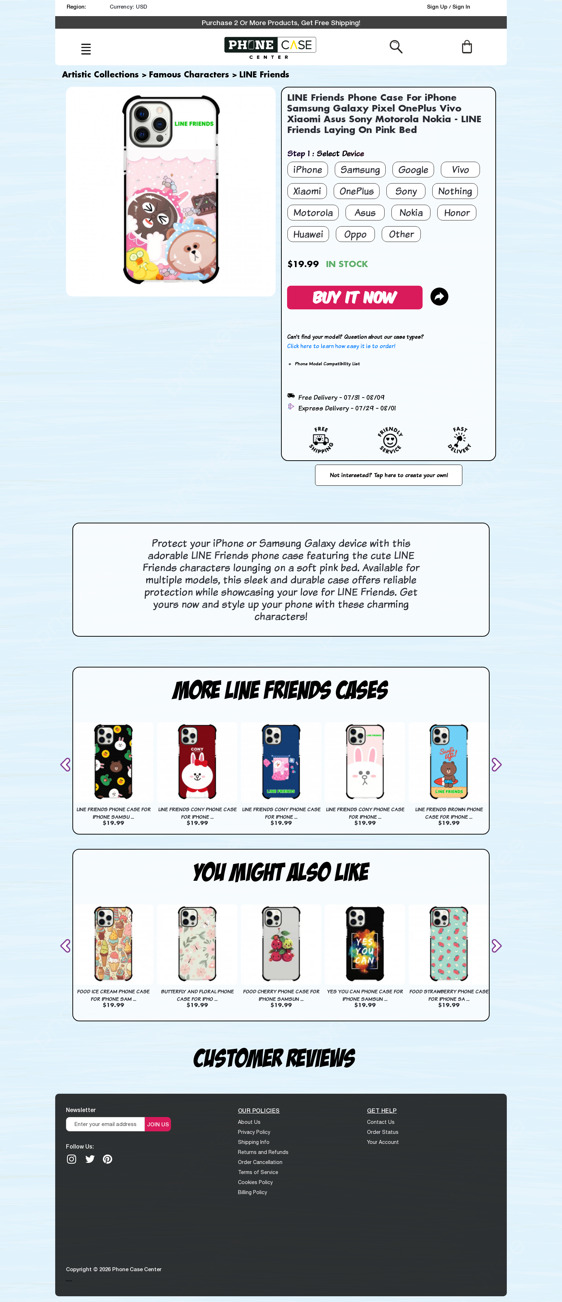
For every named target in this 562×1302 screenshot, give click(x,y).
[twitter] (90, 1159)
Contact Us (381, 1122)
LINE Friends (264, 75)
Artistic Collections (100, 75)
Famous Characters (189, 75)
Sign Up (438, 6)
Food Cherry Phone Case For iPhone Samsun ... (281, 995)
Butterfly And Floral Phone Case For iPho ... (197, 995)
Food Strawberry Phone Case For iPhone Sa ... (449, 995)
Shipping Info (254, 1142)
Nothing (455, 191)
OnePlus (356, 191)
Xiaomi (307, 191)
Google (413, 169)
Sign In (461, 6)
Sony (406, 191)
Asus (365, 212)
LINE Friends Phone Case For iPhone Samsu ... (113, 813)
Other (401, 234)
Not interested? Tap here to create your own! (389, 475)
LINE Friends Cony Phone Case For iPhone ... (197, 813)
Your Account (383, 1142)
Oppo (355, 234)
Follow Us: (80, 1146)
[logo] (270, 47)
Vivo (460, 169)
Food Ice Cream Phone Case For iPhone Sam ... (113, 995)
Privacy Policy (254, 1132)
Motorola (313, 212)
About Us (249, 1122)
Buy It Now (354, 296)
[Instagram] (71, 1159)
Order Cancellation (260, 1162)
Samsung (360, 169)
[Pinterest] (107, 1159)
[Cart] (466, 46)
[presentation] (66, 764)
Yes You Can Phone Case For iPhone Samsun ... (365, 995)
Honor (457, 212)
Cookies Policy (255, 1182)
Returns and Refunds (263, 1152)
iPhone (307, 169)
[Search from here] (396, 46)
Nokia (411, 212)
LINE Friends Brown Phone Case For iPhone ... (449, 813)
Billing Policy (252, 1192)
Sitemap (69, 1280)
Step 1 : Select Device (325, 153)
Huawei (308, 234)
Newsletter (81, 1109)
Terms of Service (258, 1172)
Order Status (383, 1132)
